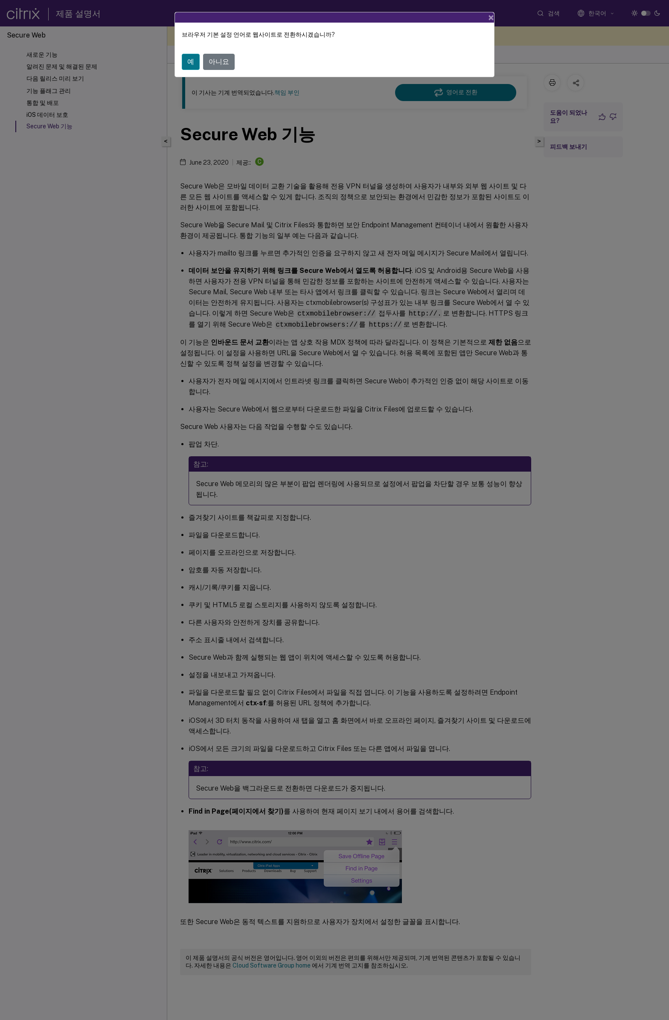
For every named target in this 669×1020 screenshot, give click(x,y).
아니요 (219, 62)
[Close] (491, 17)
